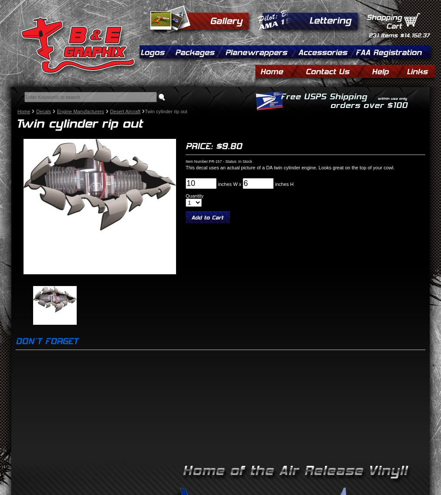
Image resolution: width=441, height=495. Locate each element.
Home (23, 111)
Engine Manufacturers (80, 111)
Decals (43, 111)
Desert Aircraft (125, 111)
